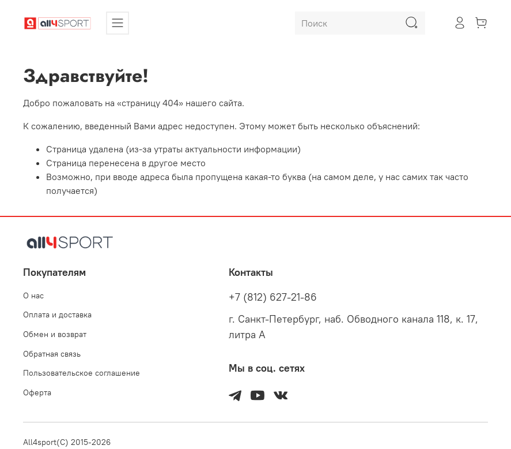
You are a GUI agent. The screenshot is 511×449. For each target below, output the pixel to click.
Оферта (37, 392)
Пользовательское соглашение (81, 373)
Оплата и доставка (57, 314)
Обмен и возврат (54, 334)
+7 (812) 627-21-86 (273, 297)
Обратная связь (52, 354)
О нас (33, 295)
